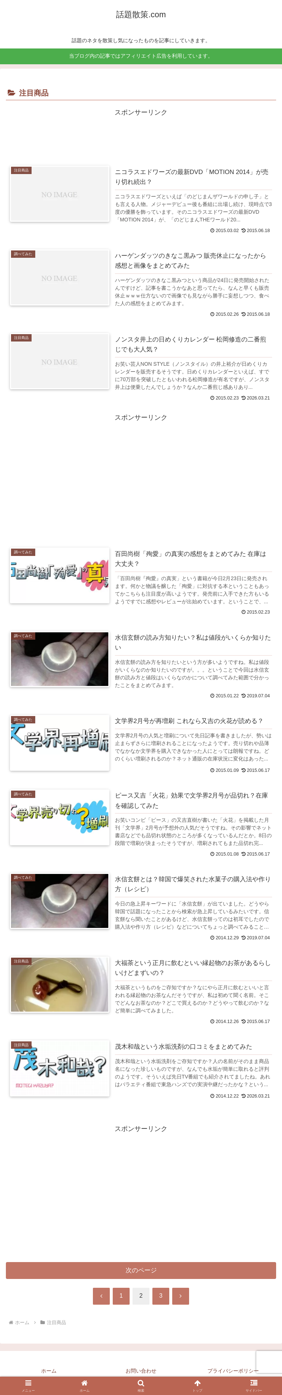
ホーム (49, 1371)
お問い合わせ (141, 1371)
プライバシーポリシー (233, 1371)
